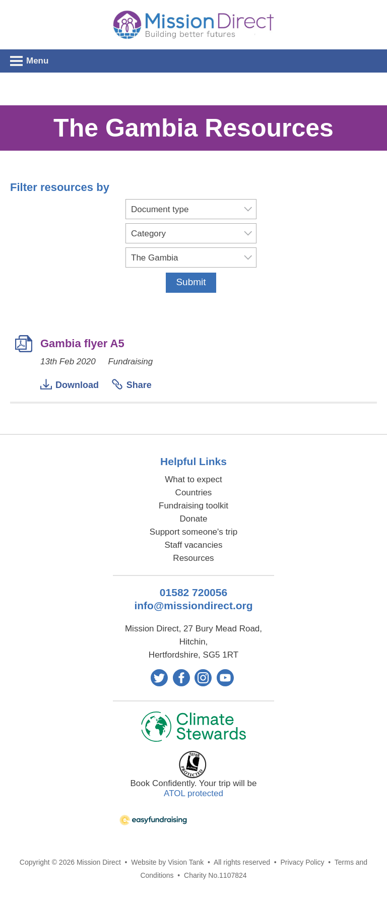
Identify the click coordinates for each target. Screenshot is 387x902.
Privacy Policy (302, 862)
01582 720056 (193, 592)
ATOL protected (193, 793)
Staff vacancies (194, 545)
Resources (193, 558)
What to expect (193, 479)
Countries (193, 492)
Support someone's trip (193, 532)
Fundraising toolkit (193, 505)
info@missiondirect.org (193, 605)
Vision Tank (186, 862)
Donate (194, 519)
